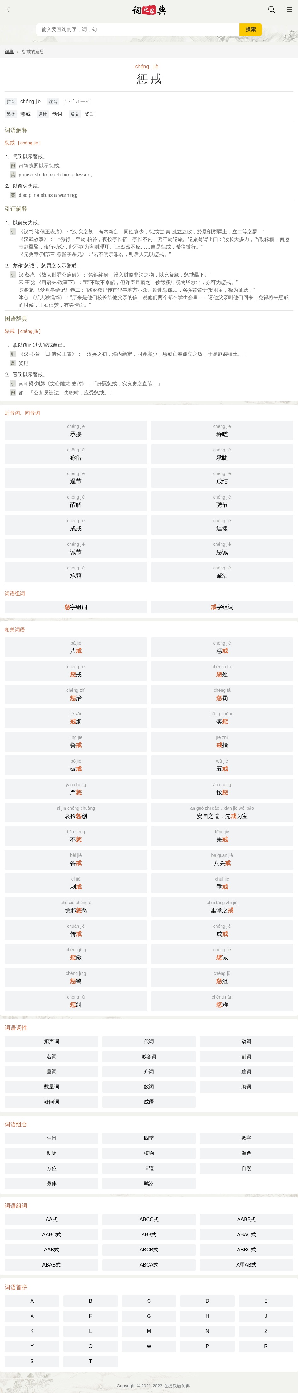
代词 (149, 1041)
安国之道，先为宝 (222, 811)
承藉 (76, 571)
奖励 (89, 114)
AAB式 (51, 1249)
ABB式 (148, 1234)
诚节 (76, 547)
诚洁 (222, 571)
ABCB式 (149, 1249)
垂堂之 (222, 906)
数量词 (51, 1086)
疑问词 (51, 1102)
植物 (149, 1153)
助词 (246, 1086)
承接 (76, 429)
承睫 (222, 453)
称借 (76, 453)
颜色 (246, 1153)
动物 (52, 1153)
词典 (9, 51)
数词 (149, 1086)
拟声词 (51, 1041)
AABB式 (246, 1219)
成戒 (76, 524)
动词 (57, 114)
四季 (149, 1138)
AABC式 (51, 1234)
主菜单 (289, 9)
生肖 (52, 1138)
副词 (246, 1056)
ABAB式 (51, 1264)
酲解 (76, 500)
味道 (149, 1168)
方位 (52, 1168)
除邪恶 (76, 906)
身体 (52, 1183)
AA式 (51, 1219)
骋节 (222, 500)
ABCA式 (149, 1264)
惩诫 (222, 547)
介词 (149, 1071)
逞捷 (222, 524)
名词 (52, 1056)
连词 (246, 1071)
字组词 (76, 607)
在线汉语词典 (177, 1385)
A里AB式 (246, 1264)
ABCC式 (148, 1219)
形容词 (148, 1056)
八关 (222, 859)
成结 (222, 477)
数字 (246, 1138)
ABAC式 (246, 1234)
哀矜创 (76, 811)
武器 (149, 1183)
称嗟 (222, 429)
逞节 (76, 477)
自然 (246, 1168)
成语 (149, 1102)
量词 (52, 1071)
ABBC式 (246, 1249)
